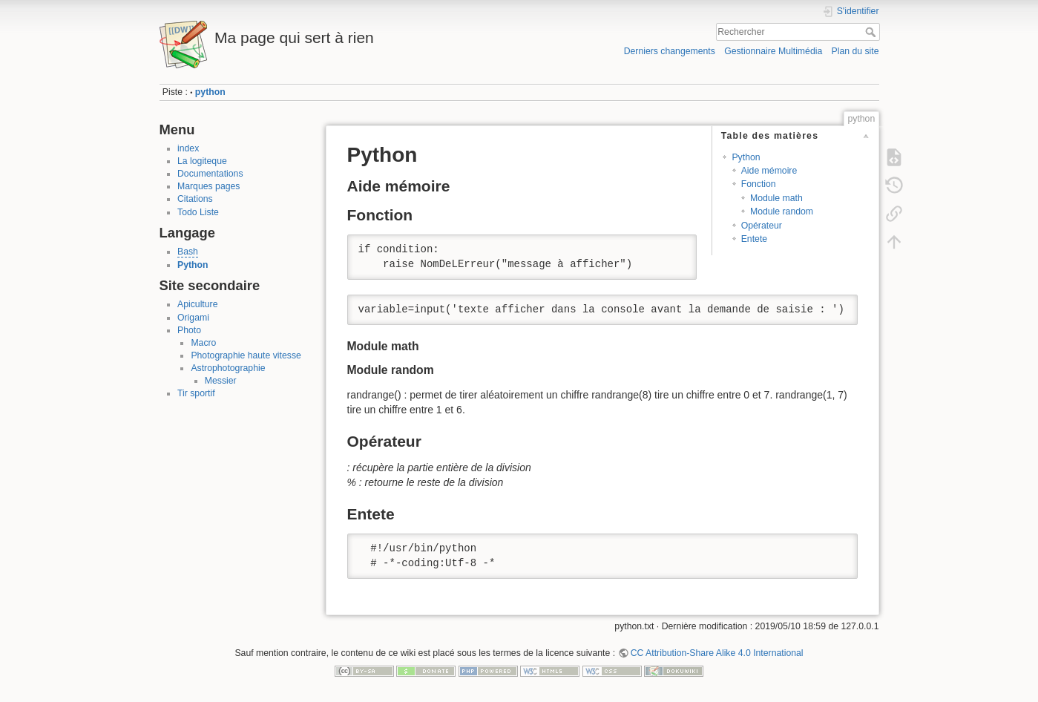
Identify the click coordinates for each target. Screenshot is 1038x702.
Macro (203, 343)
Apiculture (197, 304)
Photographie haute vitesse (245, 355)
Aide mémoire (769, 170)
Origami (193, 317)
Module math (776, 198)
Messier (221, 380)
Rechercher (872, 32)
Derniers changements (669, 51)
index (188, 148)
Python (192, 265)
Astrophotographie (228, 368)
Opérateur (761, 225)
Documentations (210, 173)
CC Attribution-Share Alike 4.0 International (717, 653)
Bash (187, 251)
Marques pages (208, 186)
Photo (189, 330)
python (210, 92)
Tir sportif (196, 393)
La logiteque (202, 161)
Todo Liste (198, 212)
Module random (781, 211)
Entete (754, 239)
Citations (195, 199)
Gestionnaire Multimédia (773, 51)
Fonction (758, 184)
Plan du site (854, 51)
